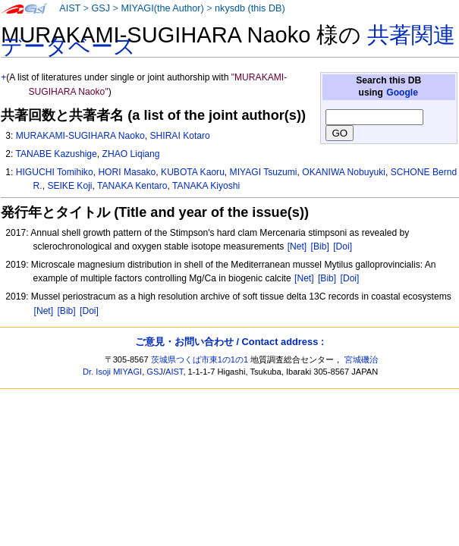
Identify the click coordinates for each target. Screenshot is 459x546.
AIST (69, 8)
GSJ (100, 8)
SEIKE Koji (69, 185)
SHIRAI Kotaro (179, 135)
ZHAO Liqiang (131, 154)
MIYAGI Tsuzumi (263, 172)
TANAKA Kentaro (132, 185)
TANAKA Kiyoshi (206, 185)
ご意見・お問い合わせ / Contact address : (229, 341)
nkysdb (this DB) (250, 8)
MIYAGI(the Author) (162, 8)
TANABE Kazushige (55, 154)
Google (402, 92)
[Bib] (320, 246)
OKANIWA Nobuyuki (343, 172)
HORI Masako (127, 172)
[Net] (297, 246)
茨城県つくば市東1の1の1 (200, 359)
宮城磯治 (361, 359)
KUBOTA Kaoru (193, 172)
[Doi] (342, 246)
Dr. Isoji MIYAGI (112, 371)
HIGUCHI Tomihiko (54, 172)
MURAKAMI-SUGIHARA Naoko (80, 135)
